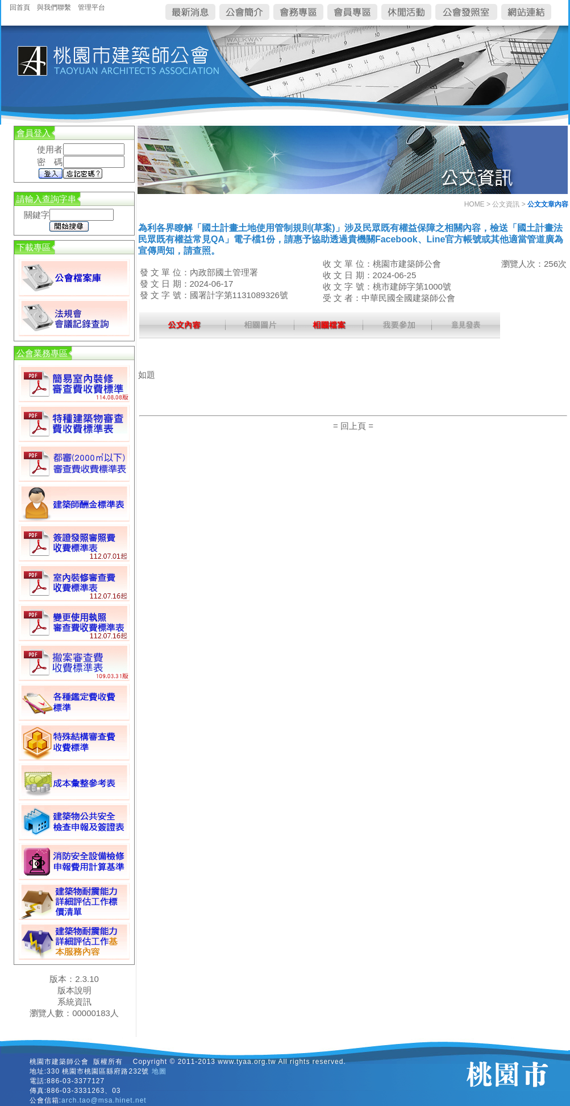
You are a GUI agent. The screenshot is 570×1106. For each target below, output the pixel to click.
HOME (474, 204)
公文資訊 (505, 204)
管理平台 (91, 7)
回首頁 (20, 7)
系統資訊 (74, 1001)
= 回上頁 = (353, 426)
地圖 (159, 1071)
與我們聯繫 (54, 7)
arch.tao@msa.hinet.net (104, 1100)
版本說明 (74, 990)
